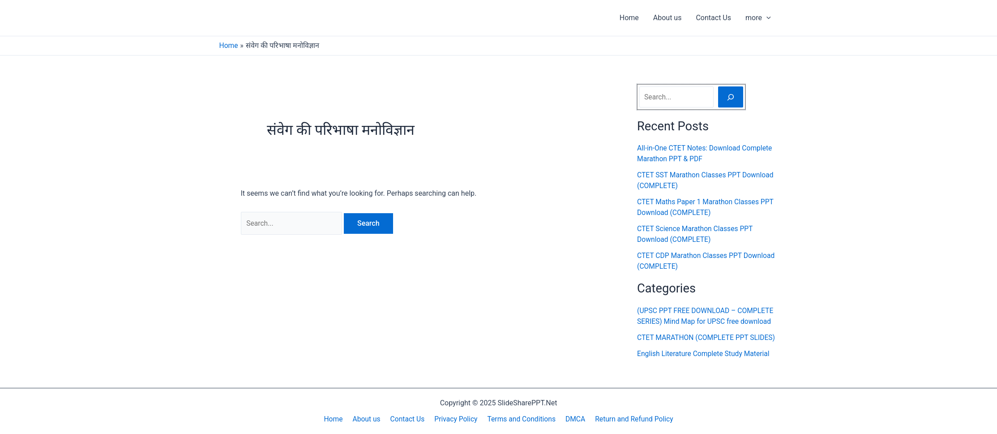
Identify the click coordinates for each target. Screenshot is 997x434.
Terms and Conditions (519, 419)
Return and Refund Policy (629, 419)
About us (667, 17)
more (758, 18)
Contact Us (713, 17)
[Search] (730, 96)
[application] (766, 18)
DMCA (571, 419)
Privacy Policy (455, 419)
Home (629, 17)
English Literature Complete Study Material (705, 364)
